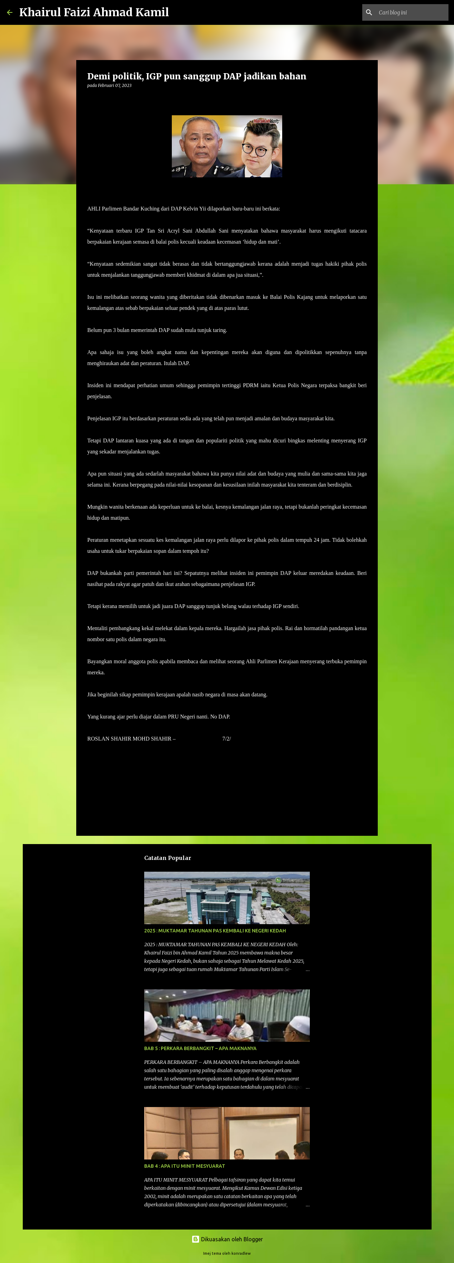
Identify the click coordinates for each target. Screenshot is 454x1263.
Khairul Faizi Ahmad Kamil (94, 12)
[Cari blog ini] (412, 12)
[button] (91, 99)
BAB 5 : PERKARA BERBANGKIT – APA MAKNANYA (200, 1048)
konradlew (241, 1253)
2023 (236, 739)
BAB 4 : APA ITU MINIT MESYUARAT (184, 1166)
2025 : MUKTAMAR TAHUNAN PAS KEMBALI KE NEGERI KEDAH (215, 930)
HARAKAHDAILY (199, 739)
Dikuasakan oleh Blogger (227, 1239)
